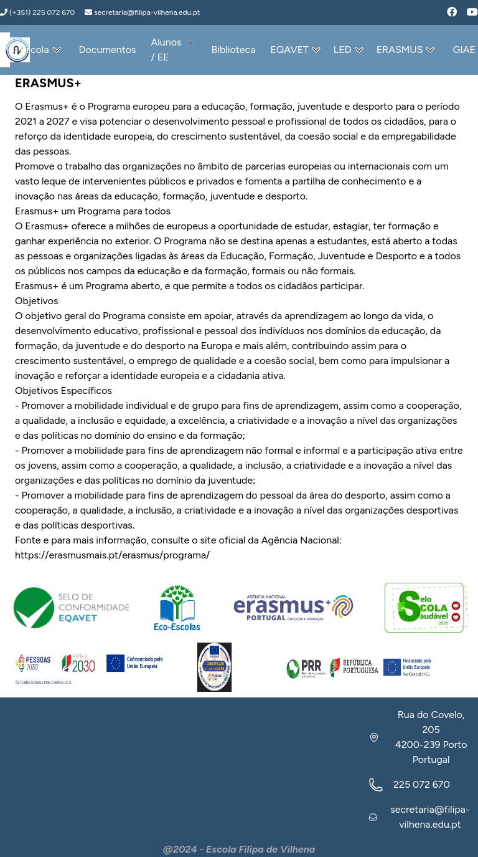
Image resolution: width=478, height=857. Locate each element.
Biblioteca (233, 49)
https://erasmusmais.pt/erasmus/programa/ (112, 555)
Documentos (107, 49)
